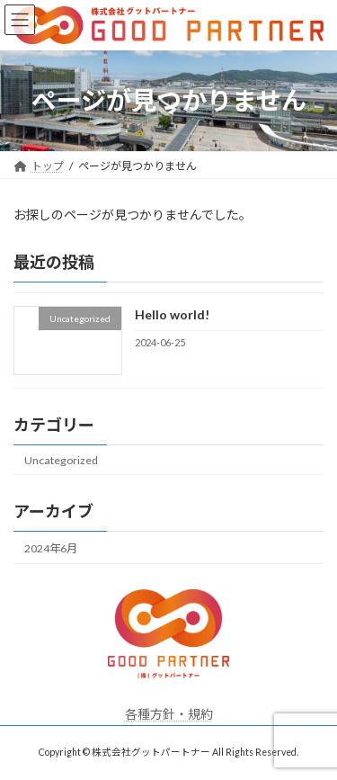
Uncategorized (61, 459)
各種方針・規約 (169, 714)
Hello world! (172, 314)
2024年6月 (50, 548)
